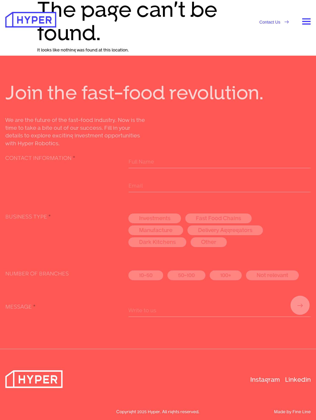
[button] (274, 22)
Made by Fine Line (292, 411)
